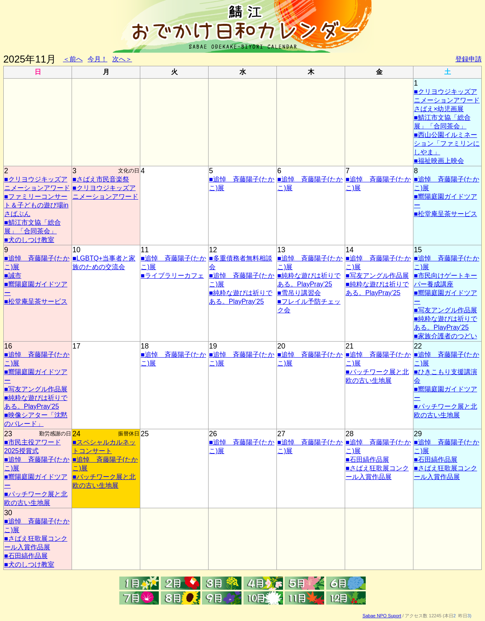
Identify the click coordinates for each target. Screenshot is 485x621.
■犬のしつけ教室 (29, 239)
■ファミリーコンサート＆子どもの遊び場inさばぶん (36, 205)
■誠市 (12, 275)
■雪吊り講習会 (299, 292)
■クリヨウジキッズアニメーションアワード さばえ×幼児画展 (447, 100)
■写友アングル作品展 (377, 275)
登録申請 (468, 59)
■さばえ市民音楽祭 (100, 179)
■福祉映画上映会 (439, 160)
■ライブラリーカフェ (172, 275)
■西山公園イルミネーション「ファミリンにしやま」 (447, 143)
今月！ (97, 59)
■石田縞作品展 (367, 459)
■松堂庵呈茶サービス (445, 213)
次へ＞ (122, 59)
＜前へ (73, 59)
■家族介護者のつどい (445, 336)
